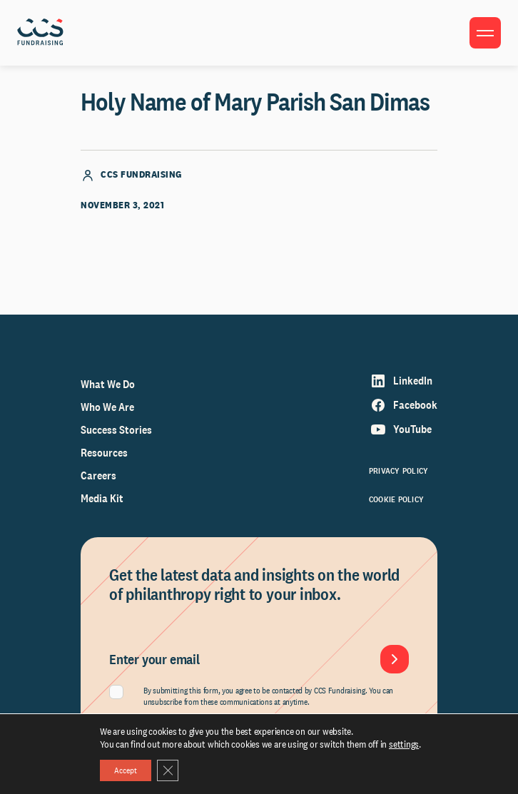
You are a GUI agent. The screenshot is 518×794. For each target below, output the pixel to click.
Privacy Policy (398, 471)
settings (404, 744)
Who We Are (107, 406)
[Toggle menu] (485, 33)
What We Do (108, 384)
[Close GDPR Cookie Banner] (167, 770)
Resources (104, 452)
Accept (125, 770)
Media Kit (102, 498)
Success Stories (116, 429)
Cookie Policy (396, 499)
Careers (98, 475)
